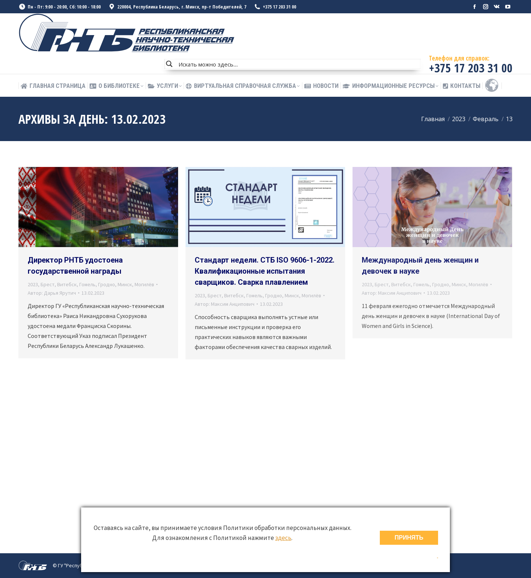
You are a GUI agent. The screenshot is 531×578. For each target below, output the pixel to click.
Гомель (87, 284)
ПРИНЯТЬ (409, 537)
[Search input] (297, 63)
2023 (33, 284)
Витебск (67, 284)
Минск (125, 284)
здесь (283, 538)
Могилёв (144, 284)
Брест (48, 284)
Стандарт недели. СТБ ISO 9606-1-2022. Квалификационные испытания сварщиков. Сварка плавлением (264, 271)
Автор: (52, 293)
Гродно (106, 284)
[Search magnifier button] (169, 64)
